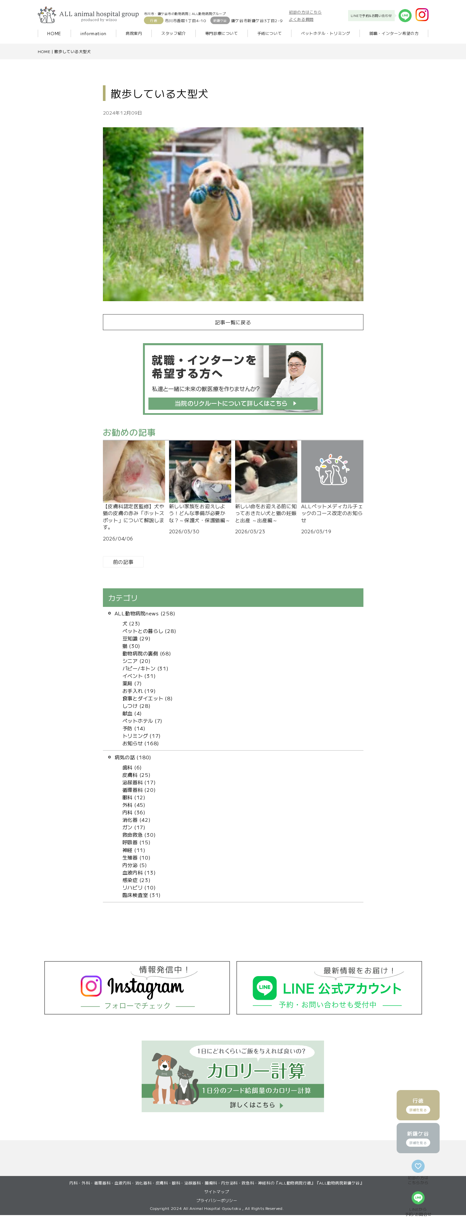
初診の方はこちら (305, 12)
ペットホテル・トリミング (325, 33)
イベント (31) (139, 675)
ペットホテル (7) (142, 720)
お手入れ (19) (139, 690)
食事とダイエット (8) (147, 698)
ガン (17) (134, 827)
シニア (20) (136, 660)
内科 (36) (134, 812)
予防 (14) (134, 728)
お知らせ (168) (141, 743)
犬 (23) (131, 623)
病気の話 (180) (133, 757)
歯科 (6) (132, 767)
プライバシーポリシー (216, 1217)
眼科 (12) (134, 797)
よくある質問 (301, 19)
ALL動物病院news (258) (145, 613)
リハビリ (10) (139, 887)
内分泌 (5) (134, 864)
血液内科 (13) (139, 872)
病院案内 (134, 33)
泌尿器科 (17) (139, 782)
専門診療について (221, 33)
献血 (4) (132, 713)
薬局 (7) (132, 683)
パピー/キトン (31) (145, 668)
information (93, 33)
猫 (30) (131, 645)
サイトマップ (217, 1208)
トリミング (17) (141, 735)
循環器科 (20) (139, 789)
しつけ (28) (136, 705)
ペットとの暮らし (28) (149, 630)
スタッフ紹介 (173, 33)
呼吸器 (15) (136, 842)
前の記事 (123, 561)
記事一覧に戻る (233, 322)
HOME (54, 33)
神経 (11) (134, 849)
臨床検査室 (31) (141, 894)
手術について (269, 33)
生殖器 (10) (136, 857)
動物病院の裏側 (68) (146, 653)
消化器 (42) (136, 819)
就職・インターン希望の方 (393, 33)
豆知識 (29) (136, 638)
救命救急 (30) (139, 834)
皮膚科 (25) (136, 774)
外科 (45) (134, 804)
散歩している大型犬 (72, 51)
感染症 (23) (136, 879)
